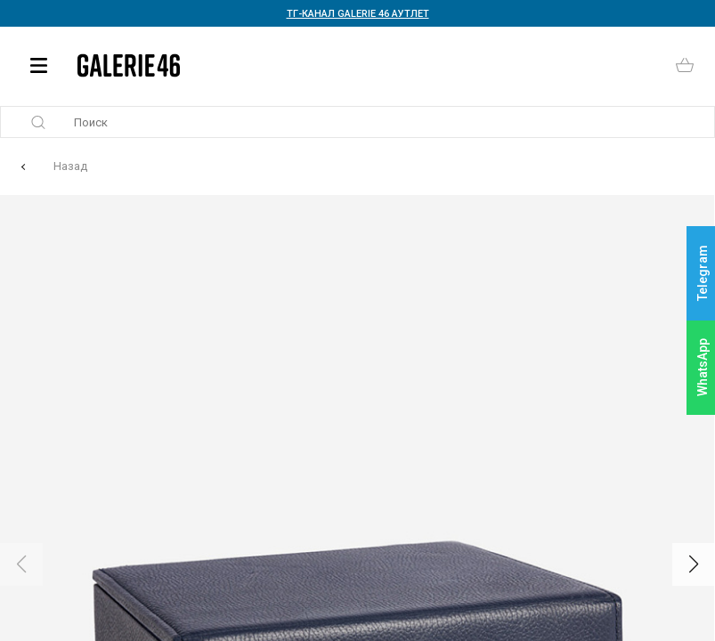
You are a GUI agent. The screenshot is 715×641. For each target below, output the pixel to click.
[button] (693, 564)
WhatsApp (702, 367)
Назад (70, 166)
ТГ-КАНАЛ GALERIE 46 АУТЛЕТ (358, 14)
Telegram (702, 274)
